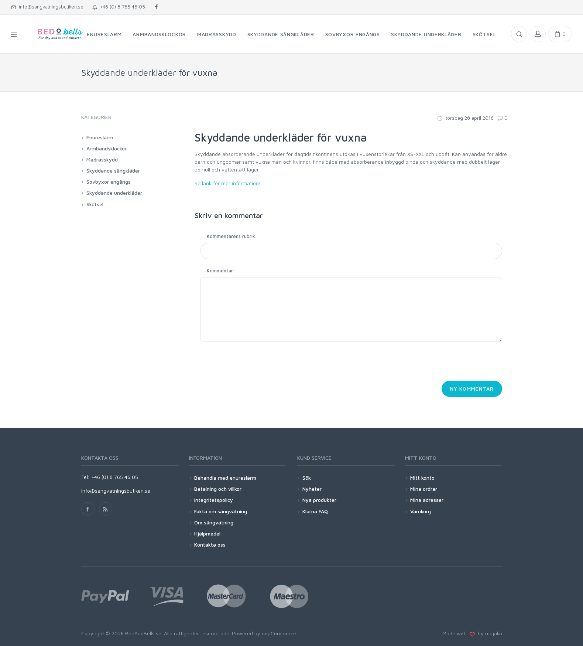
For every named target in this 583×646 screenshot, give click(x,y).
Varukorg (420, 511)
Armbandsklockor (106, 148)
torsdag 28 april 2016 (465, 118)
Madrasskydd (102, 159)
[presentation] (256, 363)
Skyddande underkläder (114, 193)
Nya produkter (319, 500)
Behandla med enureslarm (225, 478)
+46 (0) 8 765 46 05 (118, 7)
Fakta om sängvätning (220, 511)
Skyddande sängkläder (113, 170)
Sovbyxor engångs (108, 181)
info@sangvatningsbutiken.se (47, 7)
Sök (306, 478)
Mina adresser (426, 500)
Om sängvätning (213, 522)
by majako (488, 633)
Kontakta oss (210, 544)
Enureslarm (99, 137)
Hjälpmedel (207, 533)
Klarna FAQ (315, 511)
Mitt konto (422, 478)
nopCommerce (279, 633)
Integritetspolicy (213, 500)
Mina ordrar (423, 489)
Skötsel (94, 204)
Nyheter (312, 489)
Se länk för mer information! (228, 183)
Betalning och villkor (217, 489)
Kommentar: (221, 270)
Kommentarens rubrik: (232, 236)
